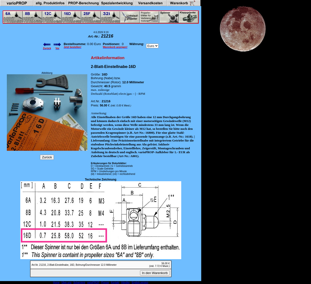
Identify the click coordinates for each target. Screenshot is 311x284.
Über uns (66, 282)
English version (140, 282)
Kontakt (115, 282)
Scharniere (79, 282)
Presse (105, 282)
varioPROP (93, 282)
